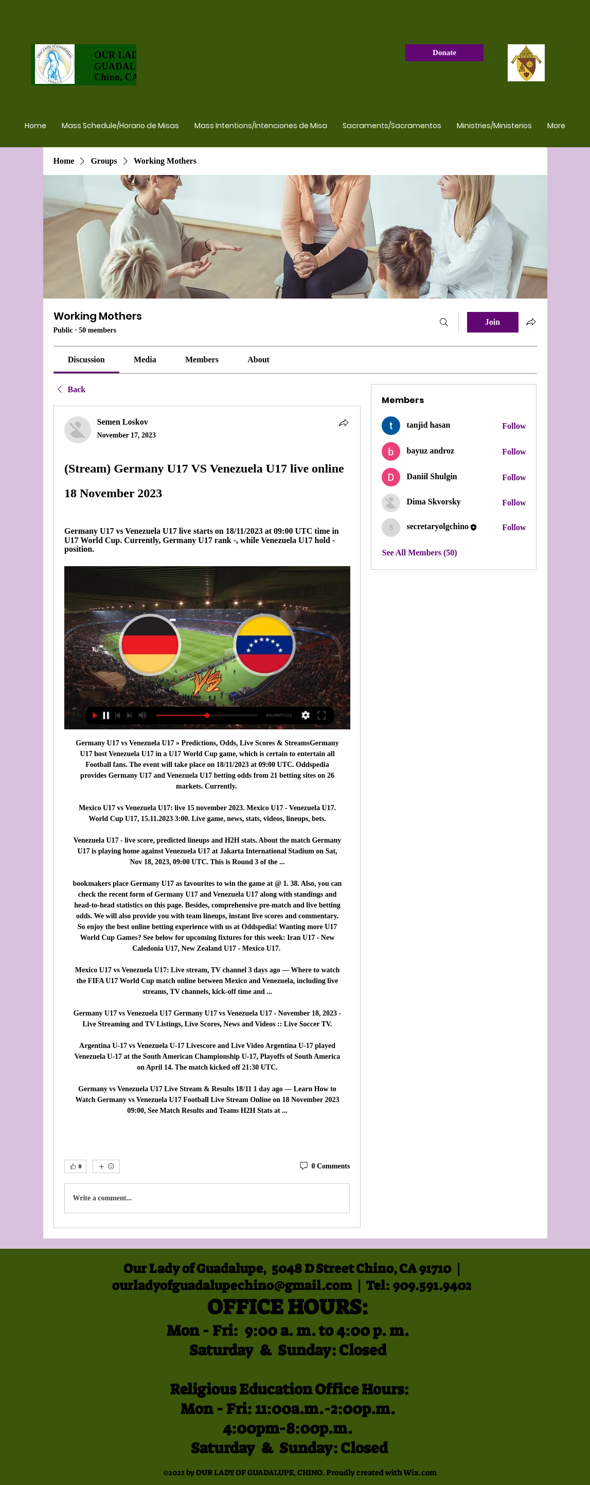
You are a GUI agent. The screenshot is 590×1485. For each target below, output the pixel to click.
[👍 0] (75, 1166)
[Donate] (444, 52)
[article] (207, 817)
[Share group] (531, 322)
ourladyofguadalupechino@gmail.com (232, 1285)
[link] (86, 359)
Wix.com (420, 1472)
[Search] (444, 322)
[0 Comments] (324, 1166)
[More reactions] (106, 1166)
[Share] (343, 422)
